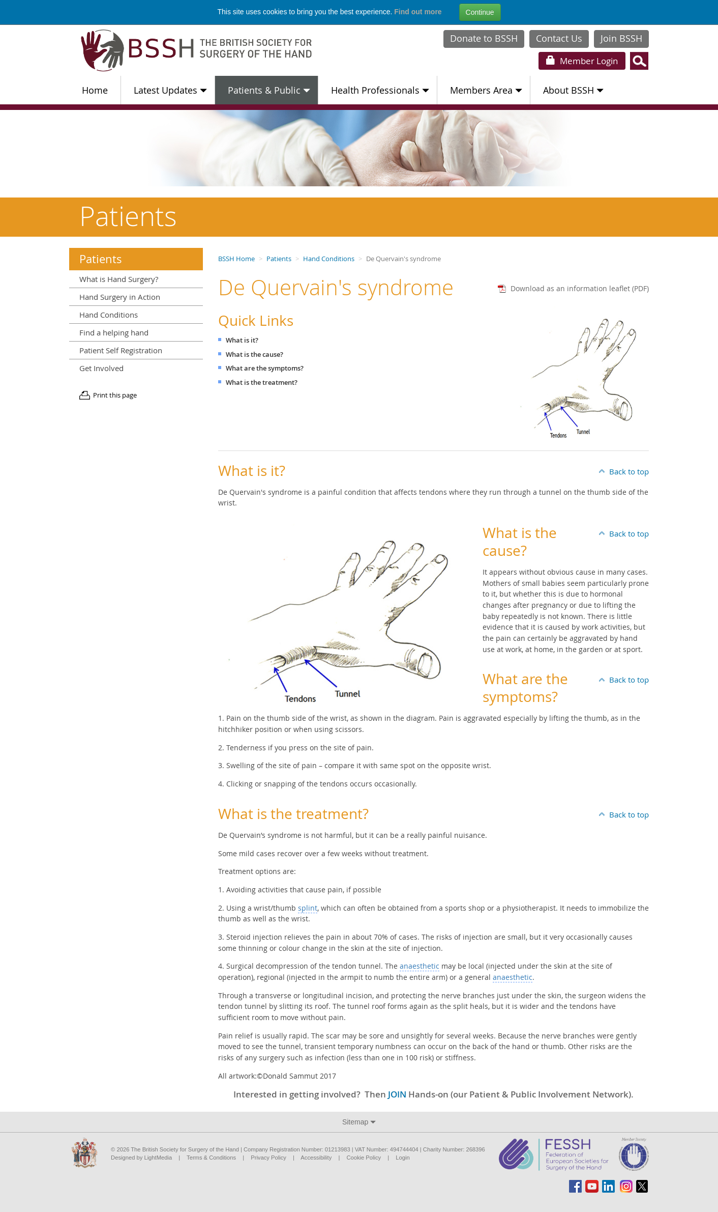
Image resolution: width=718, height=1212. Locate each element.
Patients (278, 259)
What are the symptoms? (265, 368)
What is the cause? (254, 354)
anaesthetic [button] (419, 966)
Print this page (115, 395)
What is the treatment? (261, 382)
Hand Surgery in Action (119, 297)
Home (95, 90)
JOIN (397, 1094)
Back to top (629, 471)
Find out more (417, 12)
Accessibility (316, 1157)
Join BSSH (621, 38)
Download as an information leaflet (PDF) (580, 288)
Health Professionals (380, 90)
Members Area (486, 90)
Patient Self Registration (120, 350)
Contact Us (559, 38)
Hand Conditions (328, 259)
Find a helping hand (113, 332)
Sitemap (359, 1122)
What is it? (242, 340)
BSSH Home (236, 259)
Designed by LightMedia (141, 1157)
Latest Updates (170, 90)
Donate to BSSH (484, 38)
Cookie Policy (363, 1157)
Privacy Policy (268, 1157)
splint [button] (307, 908)
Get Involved (101, 368)
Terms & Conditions (211, 1157)
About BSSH (573, 90)
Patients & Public (269, 90)
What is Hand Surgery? (118, 279)
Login (582, 61)
